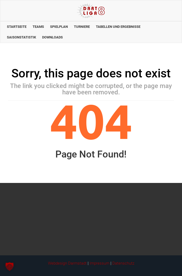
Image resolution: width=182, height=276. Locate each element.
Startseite (16, 27)
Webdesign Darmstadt (67, 263)
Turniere (82, 27)
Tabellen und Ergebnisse (118, 27)
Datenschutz (123, 263)
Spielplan (59, 27)
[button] (9, 266)
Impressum (99, 263)
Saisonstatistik (21, 37)
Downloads (52, 37)
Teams (38, 27)
